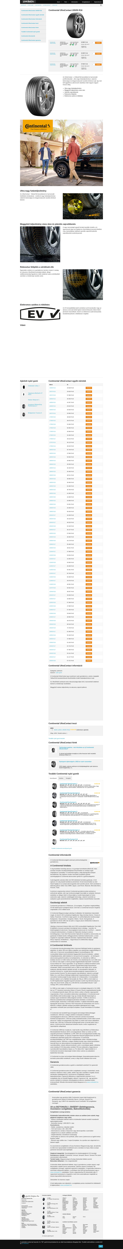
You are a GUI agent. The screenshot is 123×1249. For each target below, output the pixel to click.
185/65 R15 (52, 471)
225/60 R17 (52, 609)
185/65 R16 (52, 475)
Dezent (74, 1216)
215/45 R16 (52, 555)
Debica (64, 1205)
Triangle (95, 1202)
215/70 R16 (52, 588)
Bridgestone (65, 1202)
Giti (73, 1200)
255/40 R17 (52, 657)
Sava (84, 1209)
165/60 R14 (52, 398)
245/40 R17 (52, 646)
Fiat (74, 1224)
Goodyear (75, 1202)
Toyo (94, 1201)
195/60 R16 (52, 504)
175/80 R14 (52, 446)
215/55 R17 (52, 573)
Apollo (64, 1199)
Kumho (74, 1207)
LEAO (74, 1210)
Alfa (63, 1224)
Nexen (84, 1201)
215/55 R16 (52, 569)
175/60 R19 (52, 428)
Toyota (95, 1229)
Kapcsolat (24, 1200)
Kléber (74, 1206)
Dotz (74, 1217)
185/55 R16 (52, 457)
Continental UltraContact (53, 43)
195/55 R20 (52, 497)
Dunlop (64, 1206)
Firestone (65, 1209)
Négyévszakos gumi (26, 1213)
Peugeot (85, 1230)
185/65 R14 (52, 468)
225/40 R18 (52, 591)
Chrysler (65, 1229)
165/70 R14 (52, 413)
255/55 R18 (52, 660)
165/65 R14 (52, 406)
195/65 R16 (52, 511)
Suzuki (95, 1227)
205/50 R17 (52, 529)
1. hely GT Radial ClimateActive (53, 1198)
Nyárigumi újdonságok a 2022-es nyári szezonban (75, 761)
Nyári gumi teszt (25, 1220)
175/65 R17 (52, 439)
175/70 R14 (52, 442)
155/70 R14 (52, 391)
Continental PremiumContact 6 (70, 793)
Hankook (75, 1204)
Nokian (84, 1202)
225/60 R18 (52, 613)
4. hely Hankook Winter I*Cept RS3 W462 (52, 1212)
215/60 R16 (52, 577)
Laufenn (75, 1209)
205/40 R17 (52, 515)
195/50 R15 (52, 482)
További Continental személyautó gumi (61, 848)
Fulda (74, 1198)
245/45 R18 (52, 653)
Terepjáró (68, 778)
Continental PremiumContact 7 (70, 830)
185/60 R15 (52, 464)
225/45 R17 (52, 595)
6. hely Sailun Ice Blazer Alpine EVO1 (53, 1222)
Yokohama (95, 1207)
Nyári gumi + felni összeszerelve (29, 1225)
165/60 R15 (52, 402)
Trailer (94, 1230)
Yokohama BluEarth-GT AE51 (35, 393)
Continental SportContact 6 (68, 820)
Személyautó (53, 778)
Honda (74, 1226)
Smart (94, 1225)
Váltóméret (24, 1208)
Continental (65, 1203)
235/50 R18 (52, 635)
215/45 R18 (52, 562)
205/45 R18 (52, 526)
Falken (64, 1207)
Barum (64, 1200)
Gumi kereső (25, 1205)
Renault (85, 1231)
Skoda (94, 1224)
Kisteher (61, 778)
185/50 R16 (52, 449)
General (75, 1199)
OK (101, 1246)
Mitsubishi (85, 1226)
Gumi (58, 2)
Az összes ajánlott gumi (48, 1236)
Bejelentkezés (98, 2)
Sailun (84, 1207)
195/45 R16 (52, 478)
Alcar (64, 1217)
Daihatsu (65, 1232)
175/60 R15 (52, 420)
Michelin (85, 1200)
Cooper (64, 1204)
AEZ (64, 1216)
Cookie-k (24, 1203)
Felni (65, 2)
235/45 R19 (52, 628)
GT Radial (75, 1203)
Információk (74, 2)
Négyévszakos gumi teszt (28, 1221)
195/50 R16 (52, 486)
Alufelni (23, 1226)
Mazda (74, 1233)
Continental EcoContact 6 (68, 802)
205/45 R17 (52, 522)
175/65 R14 (52, 431)
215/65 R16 (52, 584)
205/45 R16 (52, 518)
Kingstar (75, 1205)
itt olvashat (25, 1243)
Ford (74, 1225)
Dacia (64, 1231)
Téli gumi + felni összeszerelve (29, 1224)
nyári (71, 42)
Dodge (64, 1233)
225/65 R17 (52, 617)
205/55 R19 (52, 537)
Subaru (95, 1226)
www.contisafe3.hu (92, 1082)
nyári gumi (59, 672)
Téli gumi (24, 1211)
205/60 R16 (52, 540)
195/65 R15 (52, 508)
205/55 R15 (52, 533)
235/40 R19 (52, 624)
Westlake (95, 1206)
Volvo (94, 1232)
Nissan (84, 1227)
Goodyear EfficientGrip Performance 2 (35, 405)
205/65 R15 (52, 548)
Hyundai (75, 1227)
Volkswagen (96, 1231)
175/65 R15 (52, 435)
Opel (84, 1229)
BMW (64, 1226)
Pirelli (84, 1203)
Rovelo (84, 1205)
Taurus (95, 1199)
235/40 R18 (52, 620)
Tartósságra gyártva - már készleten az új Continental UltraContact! (76, 748)
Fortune (64, 1210)
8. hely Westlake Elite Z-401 (52, 1231)
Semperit (95, 1198)
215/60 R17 (52, 580)
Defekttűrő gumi (25, 1214)
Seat (84, 1233)
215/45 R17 (52, 558)
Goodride (75, 1201)
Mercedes (85, 1224)
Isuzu (74, 1229)
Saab (84, 1232)
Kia (73, 1231)
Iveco (74, 1230)
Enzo (84, 1216)
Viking (94, 1204)
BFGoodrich (65, 1201)
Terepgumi (24, 1215)
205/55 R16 (62, 53)
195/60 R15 (52, 500)
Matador (85, 1198)
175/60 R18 (52, 424)
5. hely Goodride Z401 (50, 1216)
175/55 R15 (52, 417)
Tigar (94, 1200)
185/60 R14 (52, 460)
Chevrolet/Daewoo (67, 1227)
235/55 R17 (52, 638)
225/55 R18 (52, 606)
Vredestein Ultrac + (34, 386)
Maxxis (84, 1199)
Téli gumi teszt (25, 1218)
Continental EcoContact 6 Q (69, 839)
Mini (84, 1225)
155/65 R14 (52, 388)
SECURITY (86, 1210)
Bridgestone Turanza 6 (35, 413)
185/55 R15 (52, 453)
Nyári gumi (24, 1212)
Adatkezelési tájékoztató (27, 1201)
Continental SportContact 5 (68, 811)
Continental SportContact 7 (68, 783)
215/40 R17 (52, 551)
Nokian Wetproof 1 (33, 400)
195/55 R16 (52, 493)
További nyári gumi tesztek (57, 738)
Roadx (84, 1204)
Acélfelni (24, 1227)
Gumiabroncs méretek (27, 1206)
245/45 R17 (52, 649)
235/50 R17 (52, 631)
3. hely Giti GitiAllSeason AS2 (52, 1207)
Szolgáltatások (86, 2)
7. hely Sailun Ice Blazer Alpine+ (53, 1226)
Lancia (74, 1232)
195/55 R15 (52, 489)
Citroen (64, 1230)
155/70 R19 (52, 395)
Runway (85, 1206)
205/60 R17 (52, 544)
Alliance (64, 1198)
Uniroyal (95, 1203)
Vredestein (95, 1205)
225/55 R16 (52, 602)
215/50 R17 (52, 566)
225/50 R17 (52, 598)
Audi (64, 1225)
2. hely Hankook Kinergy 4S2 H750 (52, 1204)
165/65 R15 (52, 409)
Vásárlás (89, 387)
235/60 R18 (52, 642)
